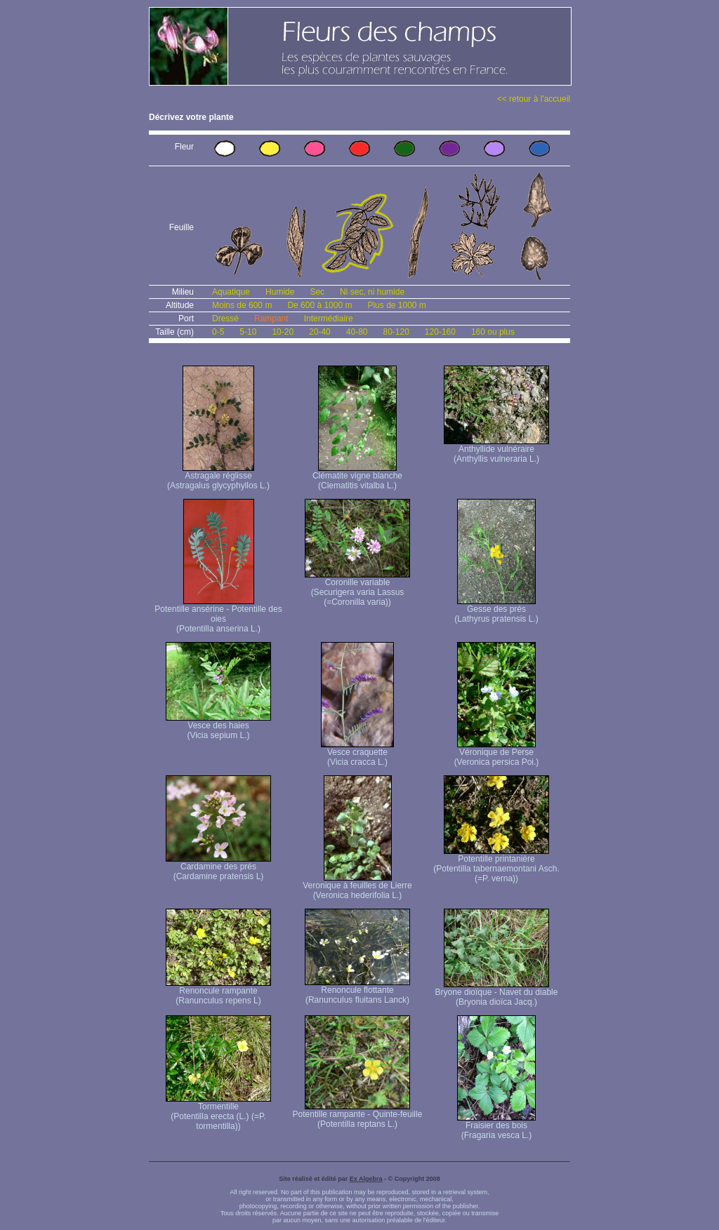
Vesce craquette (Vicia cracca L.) (357, 753)
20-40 (320, 332)
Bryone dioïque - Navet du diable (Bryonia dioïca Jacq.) (496, 993)
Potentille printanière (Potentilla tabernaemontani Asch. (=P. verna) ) (496, 864)
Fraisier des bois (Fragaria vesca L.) (496, 1126)
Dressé (225, 318)
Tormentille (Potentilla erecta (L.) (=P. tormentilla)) (218, 1112)
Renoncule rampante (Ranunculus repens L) (218, 991)
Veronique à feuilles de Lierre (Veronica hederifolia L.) (357, 886)
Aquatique (231, 292)
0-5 (218, 332)
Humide (279, 292)
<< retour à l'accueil (533, 99)
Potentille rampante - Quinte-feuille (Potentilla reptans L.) (358, 1115)
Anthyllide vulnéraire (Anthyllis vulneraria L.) (496, 450)
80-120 (396, 332)
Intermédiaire (328, 318)
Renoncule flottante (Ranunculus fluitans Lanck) (357, 991)
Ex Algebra (366, 1178)
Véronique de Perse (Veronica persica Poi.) (496, 753)
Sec (317, 292)
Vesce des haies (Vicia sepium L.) (218, 726)
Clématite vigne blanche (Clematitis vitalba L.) (357, 476)
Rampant (271, 318)
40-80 (357, 332)
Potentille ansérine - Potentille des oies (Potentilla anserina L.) (218, 615)
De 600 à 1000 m (319, 305)
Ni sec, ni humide (372, 292)
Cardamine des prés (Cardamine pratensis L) (218, 867)
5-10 (247, 332)
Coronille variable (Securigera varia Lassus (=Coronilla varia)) (357, 588)
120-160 (440, 332)
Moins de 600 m (242, 305)
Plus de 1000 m (396, 305)
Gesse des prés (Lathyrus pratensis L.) (496, 610)
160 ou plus (493, 332)
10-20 (282, 332)
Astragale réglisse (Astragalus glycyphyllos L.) (218, 476)
